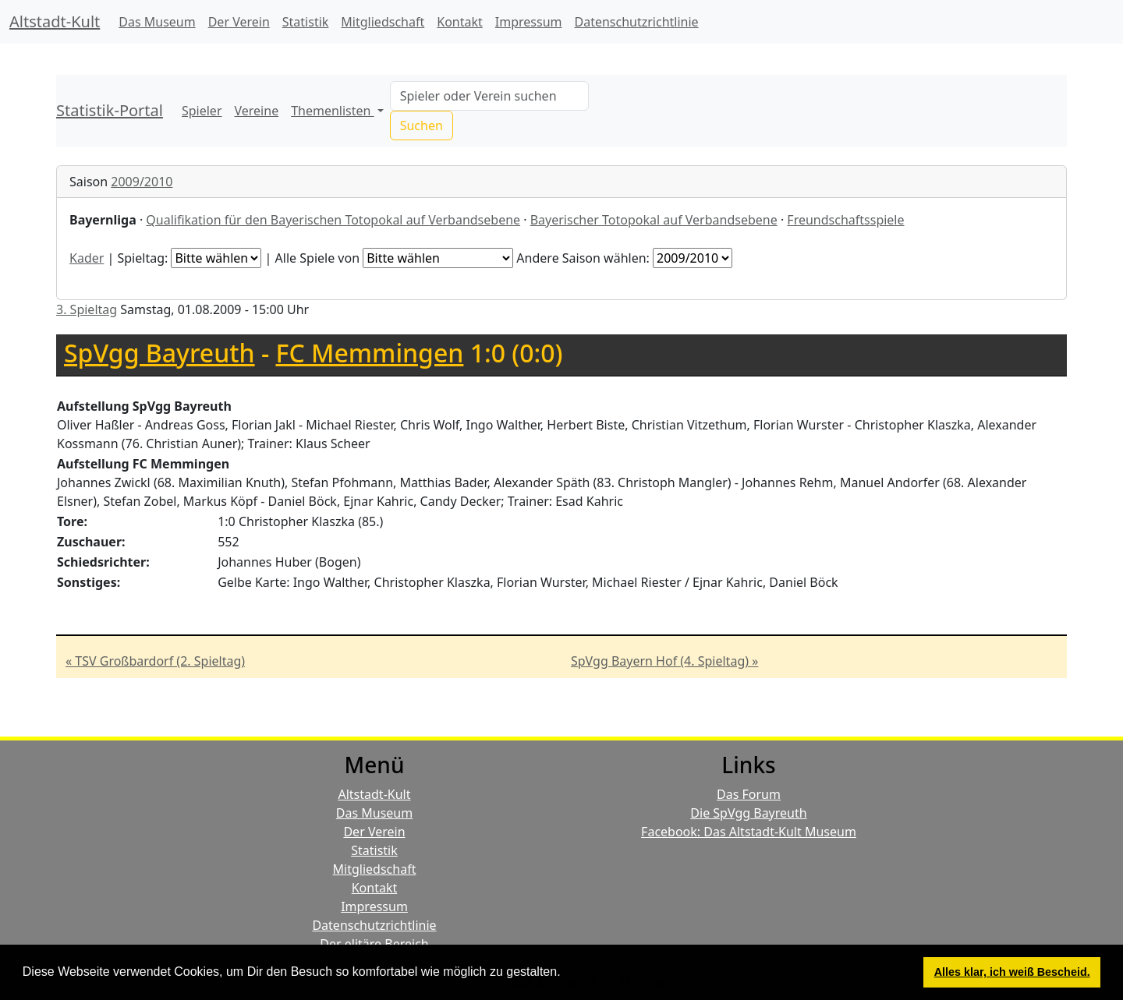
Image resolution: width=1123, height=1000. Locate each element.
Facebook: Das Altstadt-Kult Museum (748, 831)
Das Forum (749, 794)
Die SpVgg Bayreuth (748, 813)
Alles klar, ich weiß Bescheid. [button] (1012, 972)
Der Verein (239, 21)
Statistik (305, 21)
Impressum (528, 21)
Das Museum (157, 21)
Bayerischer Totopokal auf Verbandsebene (654, 219)
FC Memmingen (370, 352)
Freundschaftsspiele (845, 219)
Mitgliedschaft (382, 21)
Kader (86, 258)
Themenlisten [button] (332, 110)
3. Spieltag (86, 309)
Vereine (257, 110)
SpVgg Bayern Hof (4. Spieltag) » (664, 661)
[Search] (489, 96)
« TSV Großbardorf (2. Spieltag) (155, 661)
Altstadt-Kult (54, 21)
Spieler (202, 110)
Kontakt (460, 21)
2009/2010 (141, 181)
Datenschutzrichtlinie (637, 21)
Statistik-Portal (109, 110)
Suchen (421, 125)
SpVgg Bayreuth (159, 352)
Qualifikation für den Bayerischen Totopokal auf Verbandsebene (333, 219)
